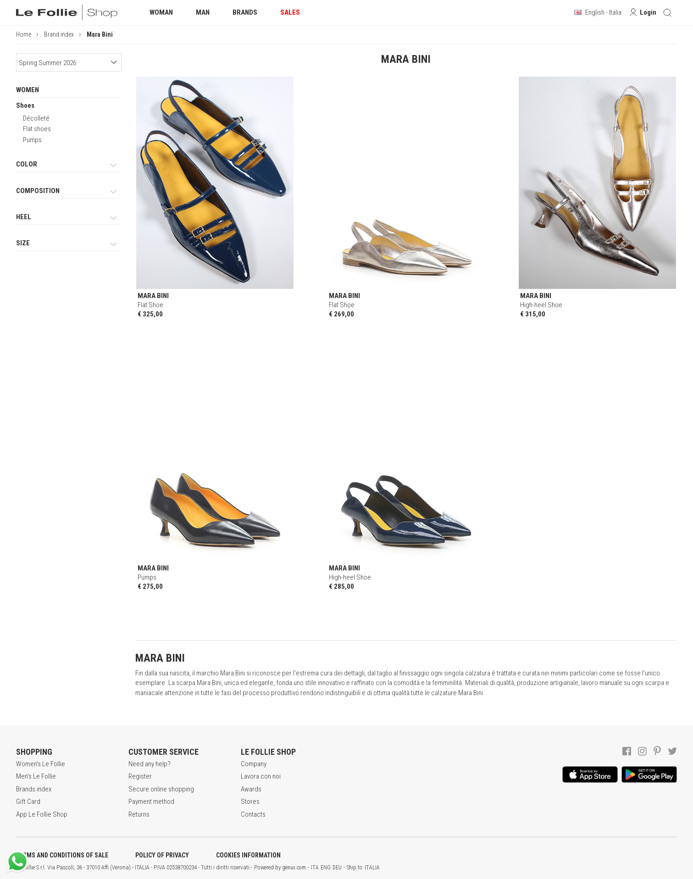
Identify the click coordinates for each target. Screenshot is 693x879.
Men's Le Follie (36, 776)
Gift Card (28, 801)
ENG (326, 867)
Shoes (25, 105)
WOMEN (27, 90)
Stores (250, 801)
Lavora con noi (261, 776)
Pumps (32, 140)
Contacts (253, 814)
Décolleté (36, 118)
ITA (315, 867)
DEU (337, 867)
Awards (251, 789)
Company (253, 764)
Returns (139, 814)
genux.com (294, 867)
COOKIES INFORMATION (248, 855)
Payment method (151, 801)
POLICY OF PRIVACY (162, 855)
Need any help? (149, 764)
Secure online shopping (161, 789)
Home (23, 34)
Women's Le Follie (40, 764)
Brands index (33, 789)
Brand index (59, 34)
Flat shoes (37, 129)
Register (140, 776)
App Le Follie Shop (41, 814)
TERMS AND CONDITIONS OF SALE (62, 855)
